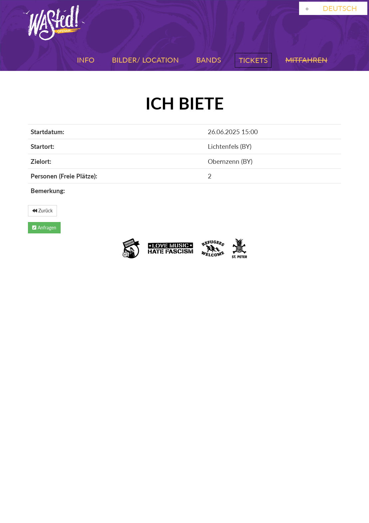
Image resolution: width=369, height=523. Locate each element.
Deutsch (340, 8)
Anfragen (44, 227)
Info (86, 59)
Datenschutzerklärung (126, 470)
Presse (40, 482)
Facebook (102, 455)
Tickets (253, 60)
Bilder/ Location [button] (145, 59)
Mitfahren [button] (306, 59)
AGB (192, 470)
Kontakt (276, 470)
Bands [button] (208, 59)
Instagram (48, 455)
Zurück (42, 210)
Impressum (47, 470)
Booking (230, 470)
